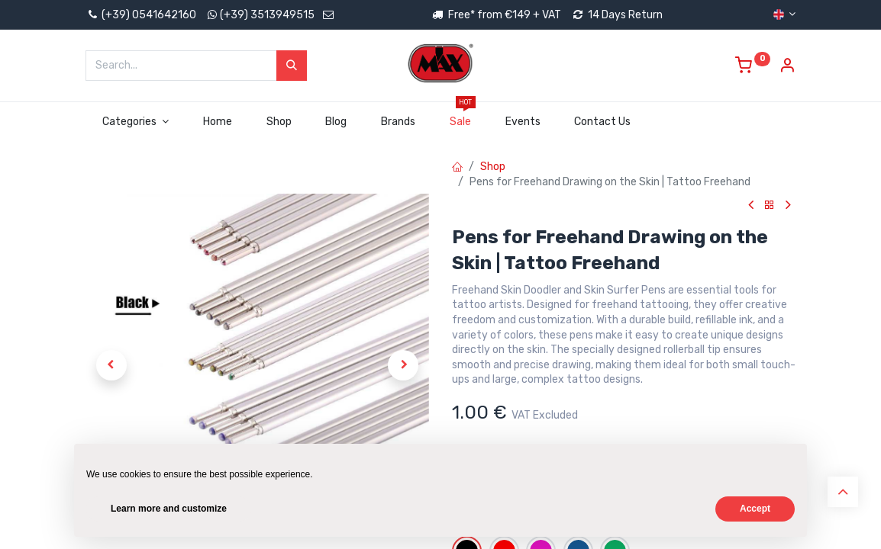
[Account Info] (787, 67)
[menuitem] (217, 122)
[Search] (291, 65)
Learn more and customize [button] (169, 508)
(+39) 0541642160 (141, 14)
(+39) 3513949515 (267, 14)
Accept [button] (755, 508)
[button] (111, 365)
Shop (492, 166)
